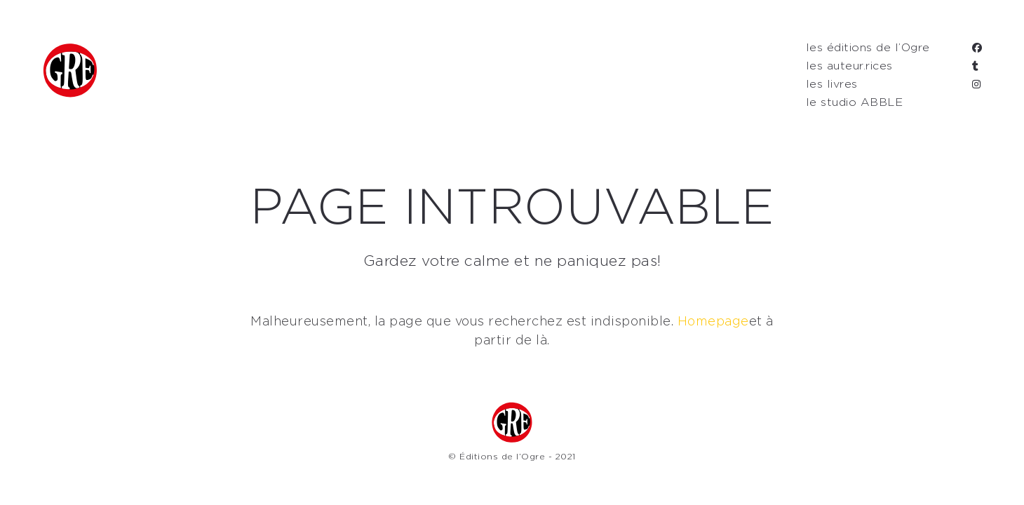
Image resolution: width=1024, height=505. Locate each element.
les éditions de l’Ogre (868, 47)
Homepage (713, 322)
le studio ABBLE (854, 102)
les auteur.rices (849, 66)
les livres (832, 84)
